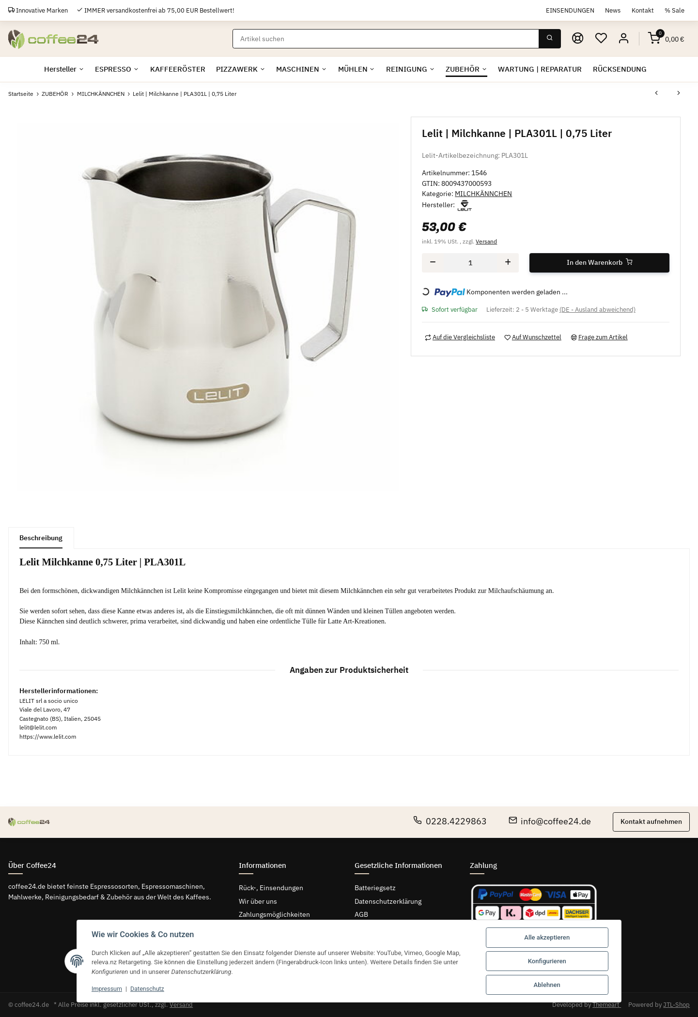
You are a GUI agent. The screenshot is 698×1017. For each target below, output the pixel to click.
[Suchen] (386, 38)
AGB (361, 914)
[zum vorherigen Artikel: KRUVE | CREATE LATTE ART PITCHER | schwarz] (656, 94)
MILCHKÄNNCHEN (483, 193)
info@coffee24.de (550, 821)
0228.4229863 (450, 821)
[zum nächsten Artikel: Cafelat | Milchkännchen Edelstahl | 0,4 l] (678, 94)
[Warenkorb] (666, 38)
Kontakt (643, 10)
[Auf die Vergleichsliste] (459, 336)
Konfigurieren (547, 961)
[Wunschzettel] (600, 38)
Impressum (108, 988)
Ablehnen (547, 984)
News (612, 10)
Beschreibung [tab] (40, 537)
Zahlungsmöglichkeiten (274, 914)
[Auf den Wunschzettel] (532, 336)
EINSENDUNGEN (570, 10)
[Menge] (470, 262)
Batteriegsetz (375, 887)
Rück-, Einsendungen (271, 887)
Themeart (606, 1005)
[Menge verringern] (433, 262)
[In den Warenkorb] (599, 262)
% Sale (674, 10)
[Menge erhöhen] (508, 262)
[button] (624, 38)
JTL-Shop (676, 1005)
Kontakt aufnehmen (651, 821)
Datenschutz (149, 988)
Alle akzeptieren (547, 937)
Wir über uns (258, 901)
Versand (486, 241)
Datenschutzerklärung (388, 901)
